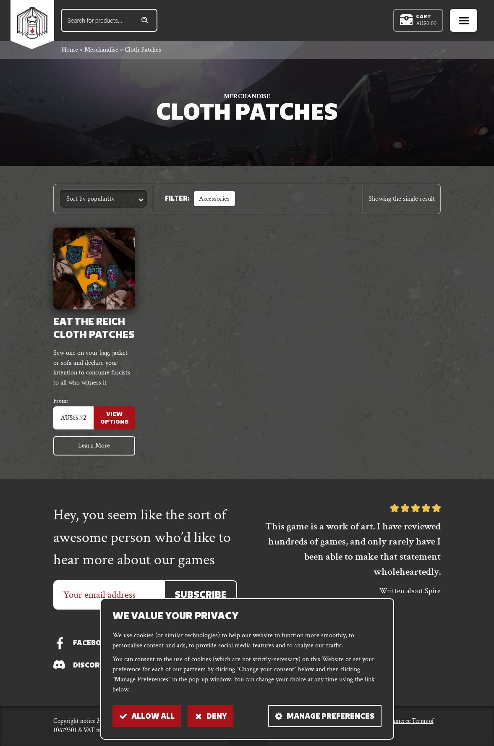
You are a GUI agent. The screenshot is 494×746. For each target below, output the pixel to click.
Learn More (94, 448)
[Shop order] (103, 200)
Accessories (214, 199)
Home (70, 51)
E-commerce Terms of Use (406, 726)
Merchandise (101, 51)
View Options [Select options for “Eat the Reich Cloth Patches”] (114, 420)
